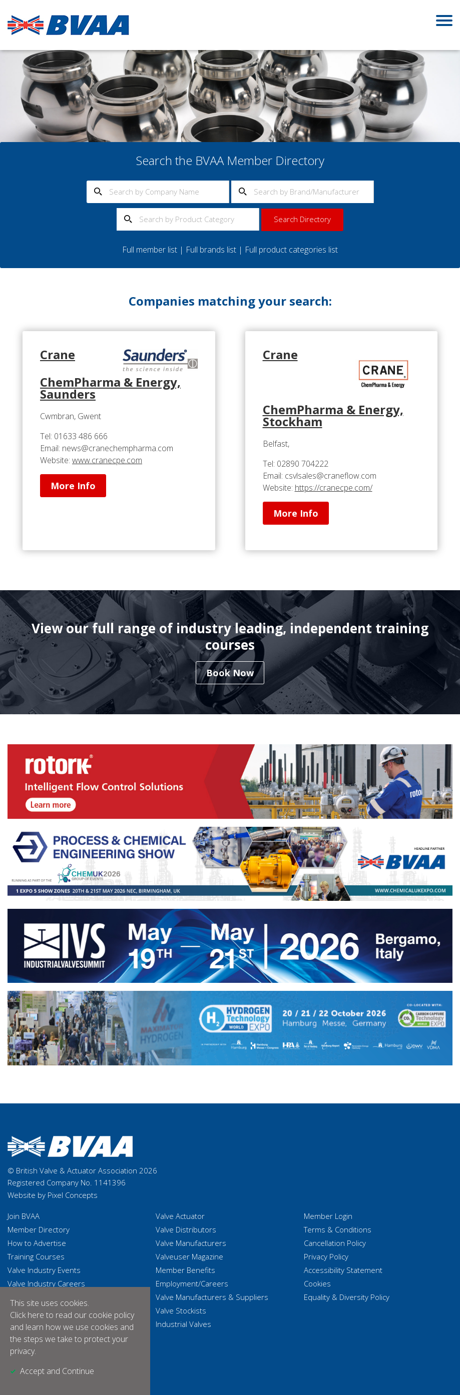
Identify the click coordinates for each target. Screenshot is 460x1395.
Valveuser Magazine (189, 1256)
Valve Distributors (186, 1229)
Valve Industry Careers (46, 1283)
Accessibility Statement (343, 1270)
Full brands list (211, 249)
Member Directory (39, 1229)
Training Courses (36, 1256)
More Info (73, 486)
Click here (27, 1314)
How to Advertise (37, 1243)
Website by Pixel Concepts (53, 1195)
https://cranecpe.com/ (333, 487)
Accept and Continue (57, 1370)
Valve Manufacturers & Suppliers (212, 1297)
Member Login (328, 1216)
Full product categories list (291, 249)
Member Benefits (185, 1270)
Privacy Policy (326, 1256)
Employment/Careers (192, 1283)
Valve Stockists (181, 1310)
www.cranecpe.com (107, 460)
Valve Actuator (180, 1216)
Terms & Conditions (337, 1229)
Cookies (317, 1283)
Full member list (149, 249)
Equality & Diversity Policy (346, 1297)
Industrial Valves (183, 1324)
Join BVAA (24, 1216)
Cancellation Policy (335, 1243)
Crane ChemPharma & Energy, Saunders (110, 374)
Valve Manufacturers (191, 1243)
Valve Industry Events (44, 1270)
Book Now (230, 673)
